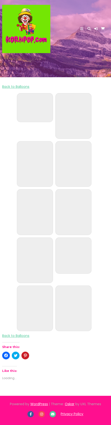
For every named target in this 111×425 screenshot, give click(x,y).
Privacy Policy (72, 413)
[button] (96, 28)
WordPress (39, 404)
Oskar (69, 404)
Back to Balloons (15, 86)
